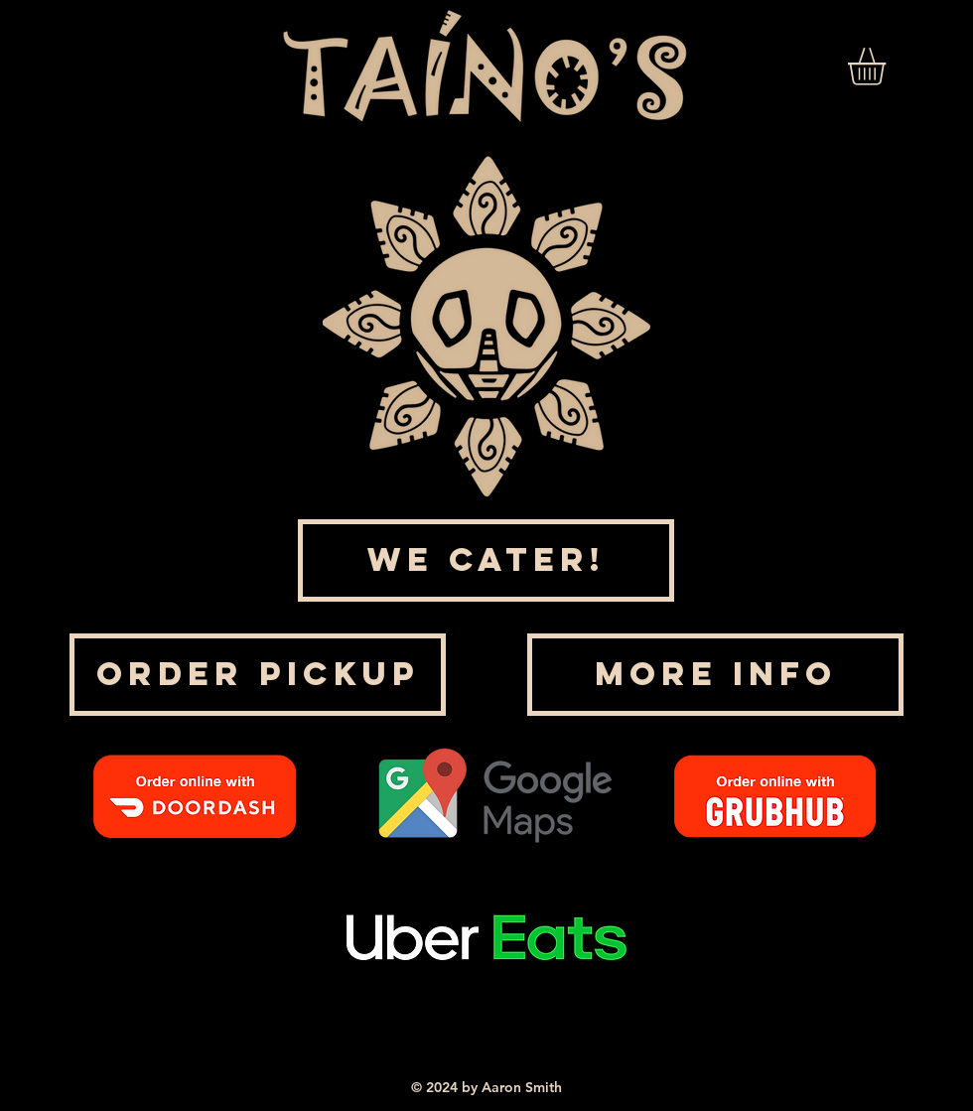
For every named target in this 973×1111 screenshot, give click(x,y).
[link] (888, 66)
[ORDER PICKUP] (258, 674)
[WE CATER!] (486, 560)
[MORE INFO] (715, 674)
